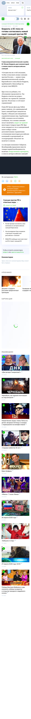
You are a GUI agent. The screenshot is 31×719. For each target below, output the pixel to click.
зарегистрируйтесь (17, 252)
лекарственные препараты (18, 152)
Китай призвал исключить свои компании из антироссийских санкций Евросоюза (15, 226)
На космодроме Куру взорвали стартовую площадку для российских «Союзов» (15, 233)
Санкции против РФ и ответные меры (13, 24)
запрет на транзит (21, 123)
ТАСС (16, 177)
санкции (17, 58)
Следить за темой (10, 205)
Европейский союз (7, 58)
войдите (5, 252)
